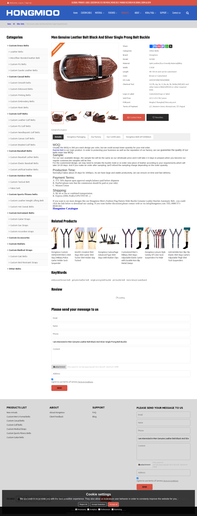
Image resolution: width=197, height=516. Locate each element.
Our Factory (96, 136)
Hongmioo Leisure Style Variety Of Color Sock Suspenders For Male (155, 254)
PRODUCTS (125, 12)
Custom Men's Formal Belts (19, 416)
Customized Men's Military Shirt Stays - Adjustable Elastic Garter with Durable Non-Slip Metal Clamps (131, 256)
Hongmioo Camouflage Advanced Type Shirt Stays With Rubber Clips (108, 254)
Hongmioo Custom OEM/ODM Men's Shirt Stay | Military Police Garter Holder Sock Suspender (61, 256)
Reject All (83, 504)
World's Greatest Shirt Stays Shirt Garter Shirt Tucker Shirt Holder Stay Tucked (85, 255)
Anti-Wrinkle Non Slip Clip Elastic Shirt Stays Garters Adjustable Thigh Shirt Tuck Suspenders (179, 255)
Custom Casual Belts (16, 421)
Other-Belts (20, 23)
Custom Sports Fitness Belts (19, 434)
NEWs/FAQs (149, 12)
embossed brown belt (60, 279)
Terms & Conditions (85, 381)
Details (58, 136)
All (14, 23)
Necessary (80, 509)
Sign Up (28, 3)
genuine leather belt (80, 279)
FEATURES (111, 12)
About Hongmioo (57, 412)
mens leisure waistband (136, 279)
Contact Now (135, 116)
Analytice (92, 509)
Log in (20, 3)
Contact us (176, 12)
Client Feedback (57, 416)
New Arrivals (12, 412)
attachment (59, 366)
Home (75, 12)
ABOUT (137, 12)
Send (60, 387)
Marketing (117, 509)
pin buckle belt (119, 279)
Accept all (113, 504)
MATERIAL (98, 12)
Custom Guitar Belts (15, 439)
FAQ (94, 412)
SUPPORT (163, 12)
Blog (94, 416)
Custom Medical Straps (17, 430)
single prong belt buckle (101, 279)
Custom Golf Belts (15, 425)
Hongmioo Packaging (76, 136)
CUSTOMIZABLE (86, 12)
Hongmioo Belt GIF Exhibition (138, 136)
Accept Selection (98, 504)
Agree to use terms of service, (72, 380)
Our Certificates (114, 136)
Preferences (104, 509)
